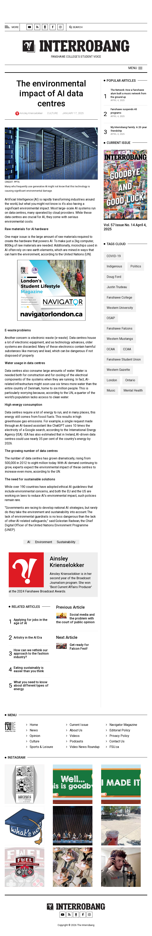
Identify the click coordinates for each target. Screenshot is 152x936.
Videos (73, 742)
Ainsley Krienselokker (31, 113)
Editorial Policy (118, 736)
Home (32, 731)
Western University (120, 312)
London (112, 384)
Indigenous (114, 271)
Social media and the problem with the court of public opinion (75, 618)
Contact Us (115, 747)
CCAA (127, 353)
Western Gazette (118, 374)
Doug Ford (114, 281)
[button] (135, 68)
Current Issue (77, 731)
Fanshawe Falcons (119, 333)
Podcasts (74, 747)
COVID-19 (114, 260)
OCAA (111, 353)
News (32, 736)
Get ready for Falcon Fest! (79, 646)
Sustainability (66, 542)
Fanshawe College (119, 302)
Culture (52, 113)
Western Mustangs (120, 343)
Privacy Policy (117, 742)
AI (28, 542)
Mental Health (133, 395)
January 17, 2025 (73, 113)
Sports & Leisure (39, 753)
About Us (74, 736)
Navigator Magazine (121, 731)
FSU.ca (112, 753)
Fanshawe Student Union (124, 364)
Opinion (33, 742)
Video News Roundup (83, 753)
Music (111, 395)
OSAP (111, 322)
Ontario (130, 384)
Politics (135, 271)
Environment (43, 542)
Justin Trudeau (117, 291)
